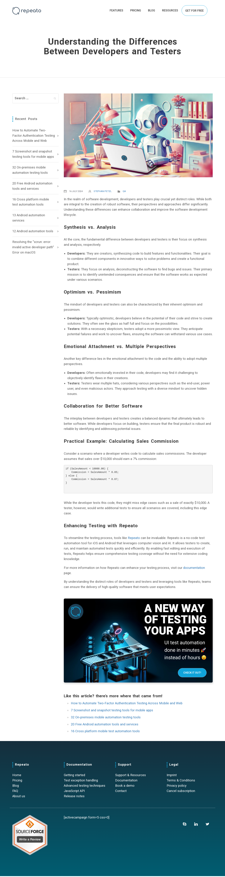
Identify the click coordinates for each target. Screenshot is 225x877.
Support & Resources (130, 776)
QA (124, 191)
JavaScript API (74, 792)
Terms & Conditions (181, 781)
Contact (121, 792)
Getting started (74, 776)
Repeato (134, 539)
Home (16, 776)
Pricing (17, 781)
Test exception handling (81, 781)
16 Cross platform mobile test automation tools (30, 202)
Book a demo (124, 786)
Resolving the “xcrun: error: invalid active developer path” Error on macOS (33, 247)
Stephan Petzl (103, 191)
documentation (194, 569)
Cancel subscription (181, 792)
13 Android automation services (28, 217)
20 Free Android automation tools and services (32, 186)
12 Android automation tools (32, 231)
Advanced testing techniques (84, 786)
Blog (15, 786)
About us (18, 797)
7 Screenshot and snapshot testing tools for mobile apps (33, 154)
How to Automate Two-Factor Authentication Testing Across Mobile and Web (33, 135)
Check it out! (192, 673)
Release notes (74, 797)
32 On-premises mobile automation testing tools (30, 170)
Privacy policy (177, 786)
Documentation (126, 781)
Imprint (172, 776)
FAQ (15, 792)
